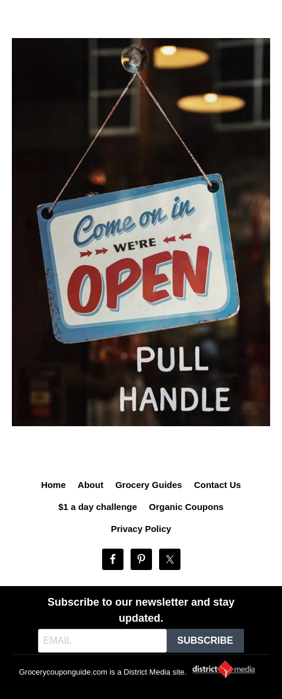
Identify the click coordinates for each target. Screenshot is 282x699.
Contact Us (217, 485)
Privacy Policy (141, 529)
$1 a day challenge (97, 507)
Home (53, 485)
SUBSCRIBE (205, 640)
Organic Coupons (186, 507)
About (90, 485)
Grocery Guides (148, 485)
